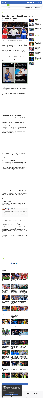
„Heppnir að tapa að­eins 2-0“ (6, 297)
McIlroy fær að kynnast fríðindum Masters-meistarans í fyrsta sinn (5, 363)
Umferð (12, 385)
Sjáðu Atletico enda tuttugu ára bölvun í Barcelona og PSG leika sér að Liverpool (5, 280)
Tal (34, 384)
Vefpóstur (12, 386)
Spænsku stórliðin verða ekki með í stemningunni (37, 48)
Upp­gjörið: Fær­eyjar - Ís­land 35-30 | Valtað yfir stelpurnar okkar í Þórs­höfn (14, 344)
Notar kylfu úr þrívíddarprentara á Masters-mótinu (15, 289)
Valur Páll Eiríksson (4, 20)
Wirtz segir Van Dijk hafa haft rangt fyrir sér (38, 53)
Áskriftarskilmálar (13, 383)
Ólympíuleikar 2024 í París (5, 258)
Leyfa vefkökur (16, 394)
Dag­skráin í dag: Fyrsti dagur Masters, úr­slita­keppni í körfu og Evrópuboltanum (23, 289)
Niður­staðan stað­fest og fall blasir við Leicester (38, 34)
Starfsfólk (12, 384)
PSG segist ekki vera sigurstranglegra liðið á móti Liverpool (14, 363)
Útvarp (27, 382)
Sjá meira (14, 365)
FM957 (35, 382)
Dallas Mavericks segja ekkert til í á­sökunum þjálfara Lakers (6, 353)
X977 (34, 383)
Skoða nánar (4, 392)
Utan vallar (10, 258)
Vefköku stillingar (7, 394)
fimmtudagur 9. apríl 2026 (31, 2)
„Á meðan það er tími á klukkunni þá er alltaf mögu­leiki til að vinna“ (5, 317)
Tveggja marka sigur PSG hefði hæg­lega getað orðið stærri (14, 335)
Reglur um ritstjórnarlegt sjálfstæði (5, 379)
